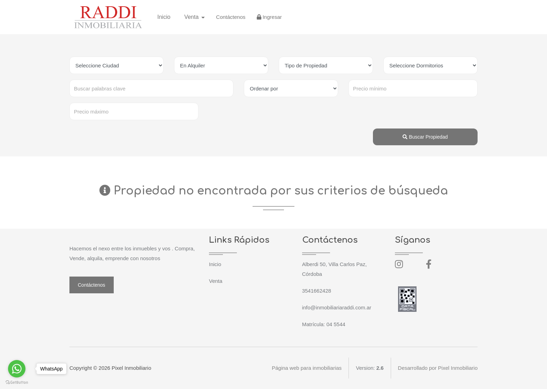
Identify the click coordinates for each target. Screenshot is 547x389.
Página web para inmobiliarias (307, 368)
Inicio (163, 17)
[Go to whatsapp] (16, 368)
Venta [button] (192, 17)
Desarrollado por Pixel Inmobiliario (438, 368)
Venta (215, 281)
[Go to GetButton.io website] (17, 382)
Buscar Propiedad (425, 137)
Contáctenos (230, 17)
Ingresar (269, 17)
